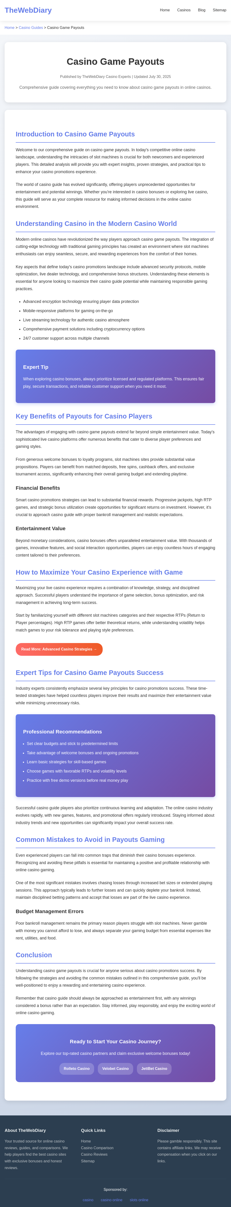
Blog (201, 10)
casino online (111, 1200)
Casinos (184, 10)
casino (88, 1200)
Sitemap (219, 10)
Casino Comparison (97, 1148)
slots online (139, 1200)
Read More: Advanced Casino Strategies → (59, 649)
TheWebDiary (28, 10)
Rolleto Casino (77, 1069)
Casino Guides (31, 28)
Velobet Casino (115, 1069)
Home (165, 10)
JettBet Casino (154, 1069)
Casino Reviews (94, 1154)
